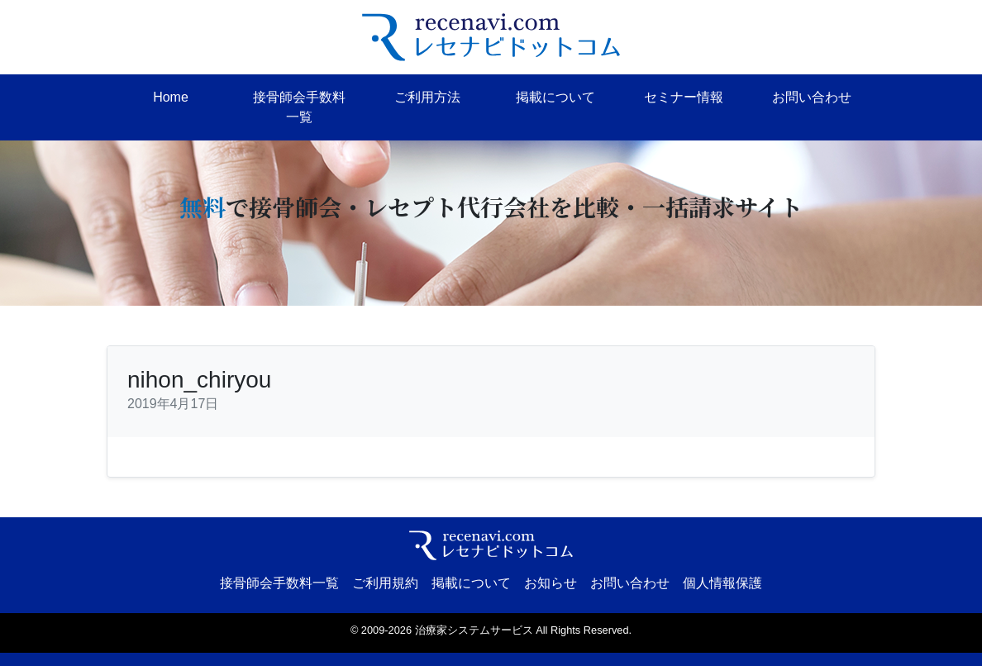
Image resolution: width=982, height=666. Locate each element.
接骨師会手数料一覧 (299, 107)
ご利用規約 (385, 583)
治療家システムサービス (474, 630)
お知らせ (550, 583)
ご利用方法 (427, 97)
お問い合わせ (811, 97)
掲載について (555, 97)
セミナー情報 (683, 97)
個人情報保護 (722, 583)
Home (170, 97)
